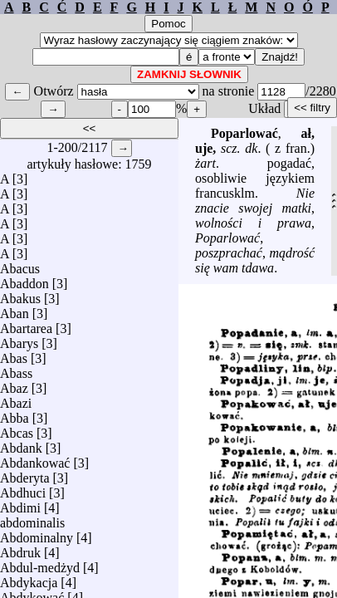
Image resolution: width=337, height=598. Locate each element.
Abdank (21, 444)
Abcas (16, 429)
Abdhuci (23, 489)
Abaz (14, 384)
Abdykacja (28, 578)
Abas (13, 354)
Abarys (19, 339)
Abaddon (24, 279)
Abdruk (20, 549)
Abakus (20, 294)
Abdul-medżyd (40, 563)
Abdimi (20, 504)
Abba (14, 414)
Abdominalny (36, 534)
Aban (14, 309)
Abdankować (35, 459)
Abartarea (26, 324)
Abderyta (25, 474)
